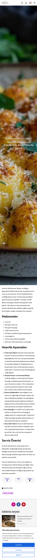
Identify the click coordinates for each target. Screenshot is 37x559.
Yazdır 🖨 (7, 479)
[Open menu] (35, 3)
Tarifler (27, 138)
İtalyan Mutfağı (8, 493)
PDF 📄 (18, 479)
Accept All (18, 545)
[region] (18, 543)
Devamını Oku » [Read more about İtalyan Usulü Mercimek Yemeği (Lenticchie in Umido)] (21, 523)
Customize (19, 550)
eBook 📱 (30, 479)
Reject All (18, 555)
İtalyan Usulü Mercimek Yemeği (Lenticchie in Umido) (25, 518)
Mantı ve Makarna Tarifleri (16, 138)
